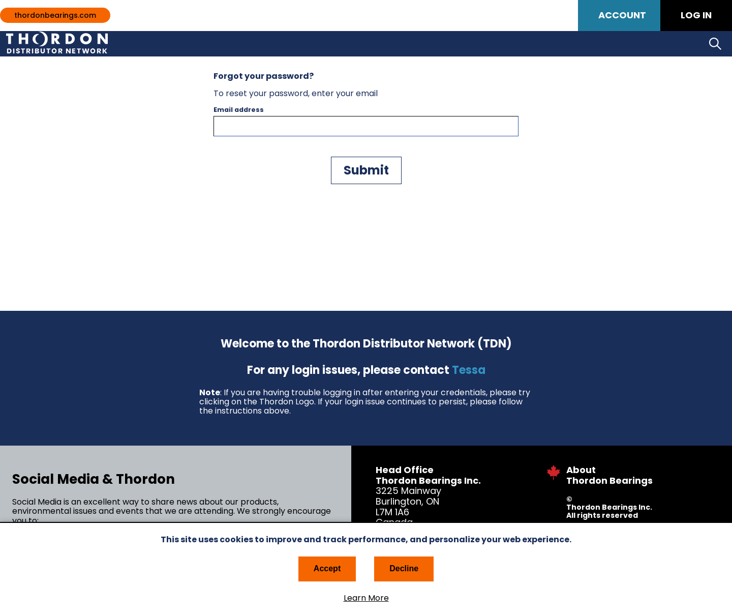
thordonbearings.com (55, 15)
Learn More (366, 598)
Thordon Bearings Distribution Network (78, 43)
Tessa (468, 370)
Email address (239, 110)
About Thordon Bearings (609, 475)
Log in (696, 15)
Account (622, 15)
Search (715, 44)
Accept (327, 568)
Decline (403, 568)
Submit (366, 170)
